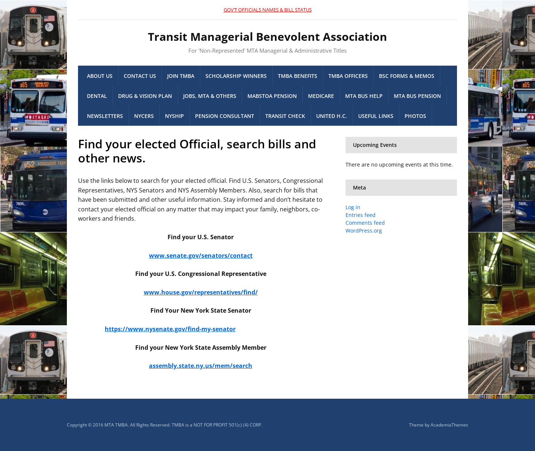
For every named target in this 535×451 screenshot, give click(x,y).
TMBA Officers (348, 75)
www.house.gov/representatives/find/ (201, 292)
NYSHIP (174, 115)
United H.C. (331, 115)
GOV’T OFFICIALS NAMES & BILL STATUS (268, 9)
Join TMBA (180, 75)
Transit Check (285, 115)
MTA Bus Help (364, 95)
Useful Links (375, 115)
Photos (415, 115)
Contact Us (140, 75)
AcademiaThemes (449, 425)
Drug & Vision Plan (145, 95)
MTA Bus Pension (417, 95)
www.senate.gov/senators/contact (201, 255)
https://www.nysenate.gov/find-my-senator (170, 329)
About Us (100, 75)
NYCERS (144, 115)
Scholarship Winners (236, 75)
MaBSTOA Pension (272, 95)
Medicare (321, 95)
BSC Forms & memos (406, 75)
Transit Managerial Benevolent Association (267, 36)
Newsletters (105, 115)
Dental (97, 95)
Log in (353, 207)
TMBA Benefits (297, 75)
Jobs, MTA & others (209, 95)
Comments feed (365, 222)
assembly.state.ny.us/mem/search (200, 366)
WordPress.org (364, 230)
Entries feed (361, 214)
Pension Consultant (224, 115)
